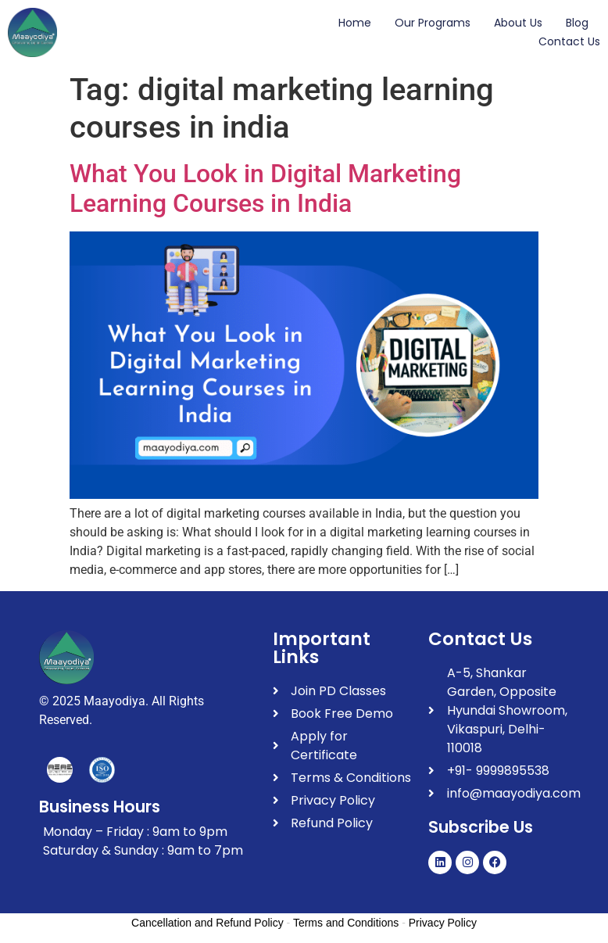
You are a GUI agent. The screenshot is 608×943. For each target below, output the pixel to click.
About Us (518, 22)
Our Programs (432, 22)
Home (354, 22)
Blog (577, 22)
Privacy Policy (443, 922)
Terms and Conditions (346, 922)
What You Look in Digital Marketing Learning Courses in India (265, 188)
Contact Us (569, 41)
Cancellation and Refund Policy (207, 922)
